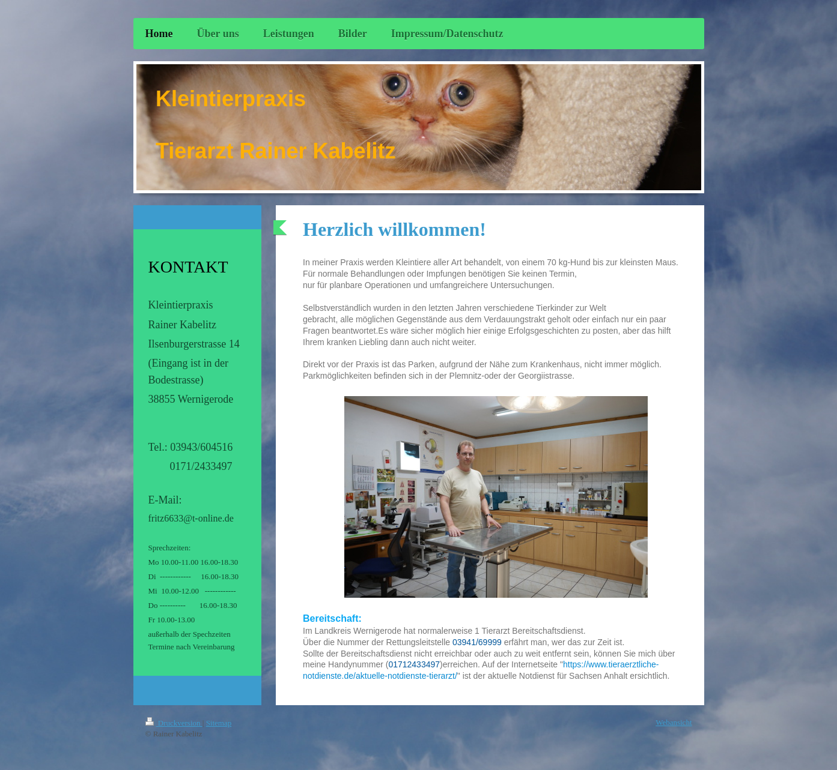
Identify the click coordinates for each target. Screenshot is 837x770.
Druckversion (173, 722)
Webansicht (674, 722)
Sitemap (219, 722)
